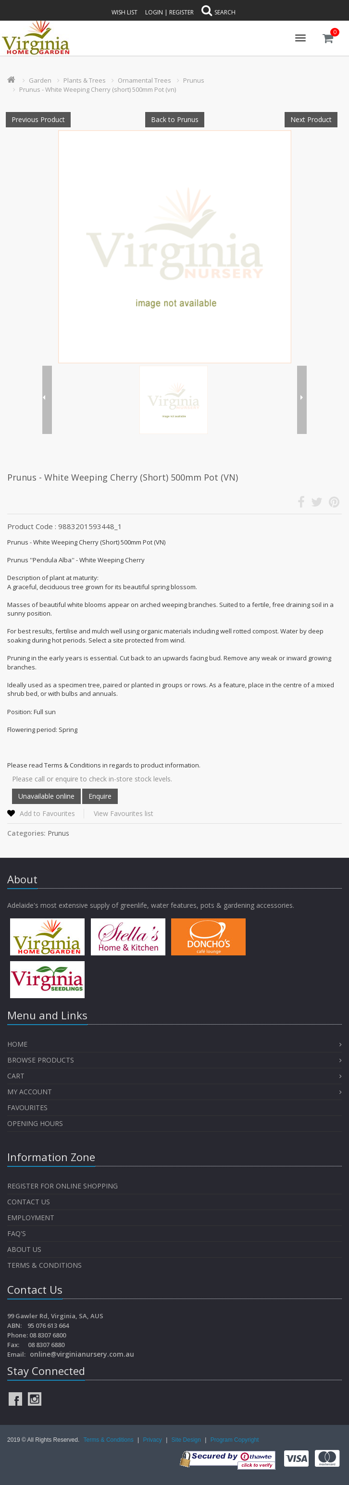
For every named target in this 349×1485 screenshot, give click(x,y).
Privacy (153, 1439)
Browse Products (40, 1059)
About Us (24, 1249)
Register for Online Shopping (62, 1185)
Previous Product (38, 119)
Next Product (311, 119)
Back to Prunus (175, 119)
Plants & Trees (84, 80)
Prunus (193, 80)
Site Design (187, 1439)
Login (154, 12)
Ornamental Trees (144, 80)
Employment (30, 1217)
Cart (16, 1075)
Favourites (28, 1107)
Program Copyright (235, 1439)
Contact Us (28, 1201)
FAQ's (16, 1233)
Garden (40, 80)
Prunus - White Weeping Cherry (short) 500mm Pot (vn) (97, 89)
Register (181, 12)
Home (17, 1044)
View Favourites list (123, 813)
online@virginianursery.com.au (82, 1354)
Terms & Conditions (44, 1265)
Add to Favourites (47, 813)
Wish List (124, 12)
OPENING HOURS (35, 1123)
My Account (29, 1091)
